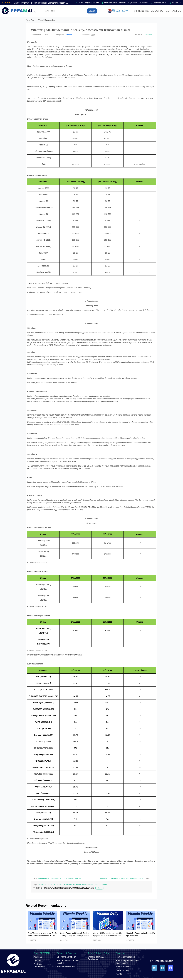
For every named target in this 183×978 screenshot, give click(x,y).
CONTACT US (173, 11)
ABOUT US (157, 11)
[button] (160, 2)
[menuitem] (176, 2)
